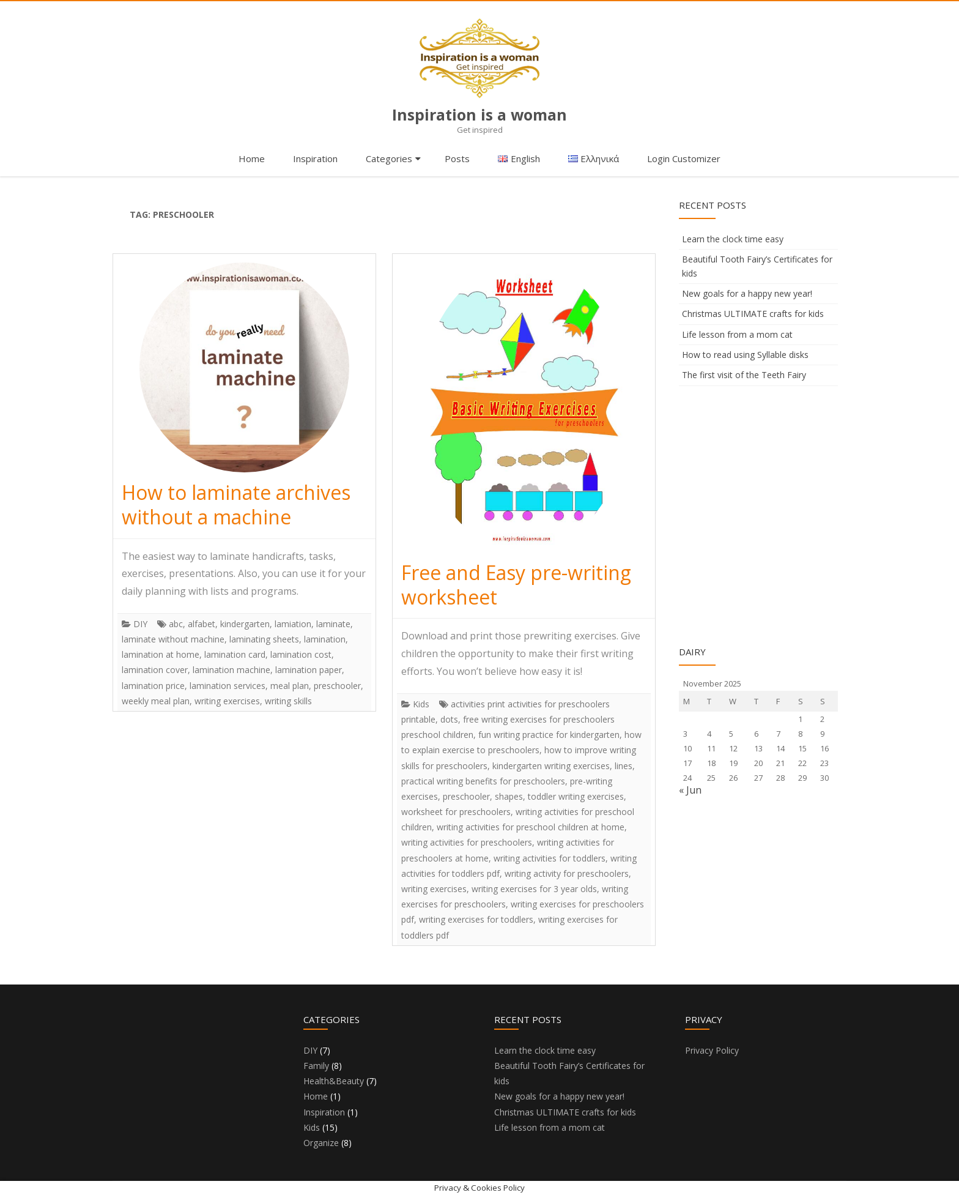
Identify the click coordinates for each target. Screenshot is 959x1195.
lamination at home (160, 654)
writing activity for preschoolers (567, 873)
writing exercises (227, 701)
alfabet (201, 624)
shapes (509, 796)
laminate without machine (173, 639)
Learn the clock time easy (732, 239)
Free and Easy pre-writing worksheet (516, 584)
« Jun (690, 790)
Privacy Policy (712, 1050)
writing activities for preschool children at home (530, 827)
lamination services (227, 685)
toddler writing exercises (576, 796)
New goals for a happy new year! (747, 293)
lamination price (153, 685)
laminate (333, 624)
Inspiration (315, 158)
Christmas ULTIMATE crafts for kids (753, 313)
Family (316, 1065)
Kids (421, 704)
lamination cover (155, 670)
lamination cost (300, 654)
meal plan (289, 685)
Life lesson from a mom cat (737, 334)
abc (176, 624)
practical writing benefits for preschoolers (483, 781)
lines (623, 766)
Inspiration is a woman (479, 114)
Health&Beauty (333, 1081)
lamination (325, 639)
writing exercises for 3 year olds (534, 889)
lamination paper (308, 670)
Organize (321, 1142)
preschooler (337, 685)
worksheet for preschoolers (456, 811)
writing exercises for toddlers (476, 919)
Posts (457, 158)
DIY (140, 624)
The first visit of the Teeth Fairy (744, 375)
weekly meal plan (156, 701)
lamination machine (231, 670)
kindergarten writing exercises (551, 766)
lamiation (293, 624)
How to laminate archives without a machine (236, 504)
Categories (389, 158)
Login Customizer (683, 158)
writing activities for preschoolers (466, 842)
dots (449, 719)
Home (252, 158)
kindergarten (245, 624)
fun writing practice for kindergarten (549, 734)
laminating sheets (264, 639)
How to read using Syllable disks (745, 354)
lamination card (234, 654)
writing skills (288, 701)
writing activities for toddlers (549, 858)
